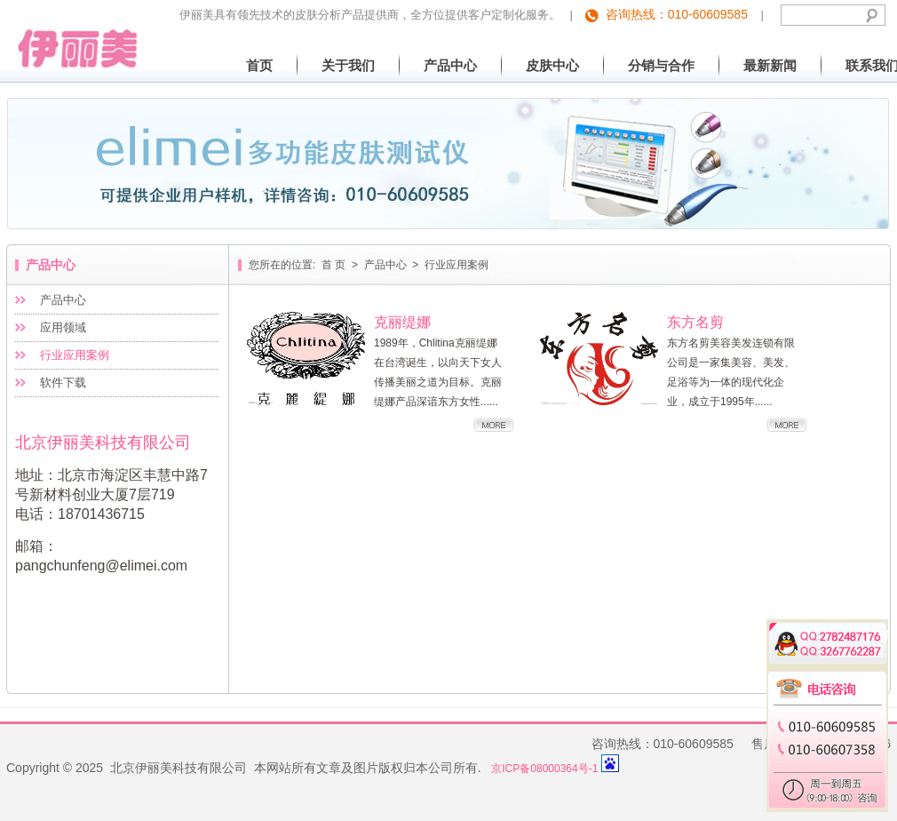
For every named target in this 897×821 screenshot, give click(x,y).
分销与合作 (661, 65)
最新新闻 (770, 65)
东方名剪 (695, 322)
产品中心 (450, 65)
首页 (259, 65)
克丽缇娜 (402, 322)
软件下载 (63, 382)
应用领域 (63, 327)
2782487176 (839, 633)
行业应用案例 (74, 355)
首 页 (333, 265)
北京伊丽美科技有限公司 (72, 35)
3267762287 (839, 649)
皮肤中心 (552, 65)
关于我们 (348, 65)
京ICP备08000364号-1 (544, 768)
